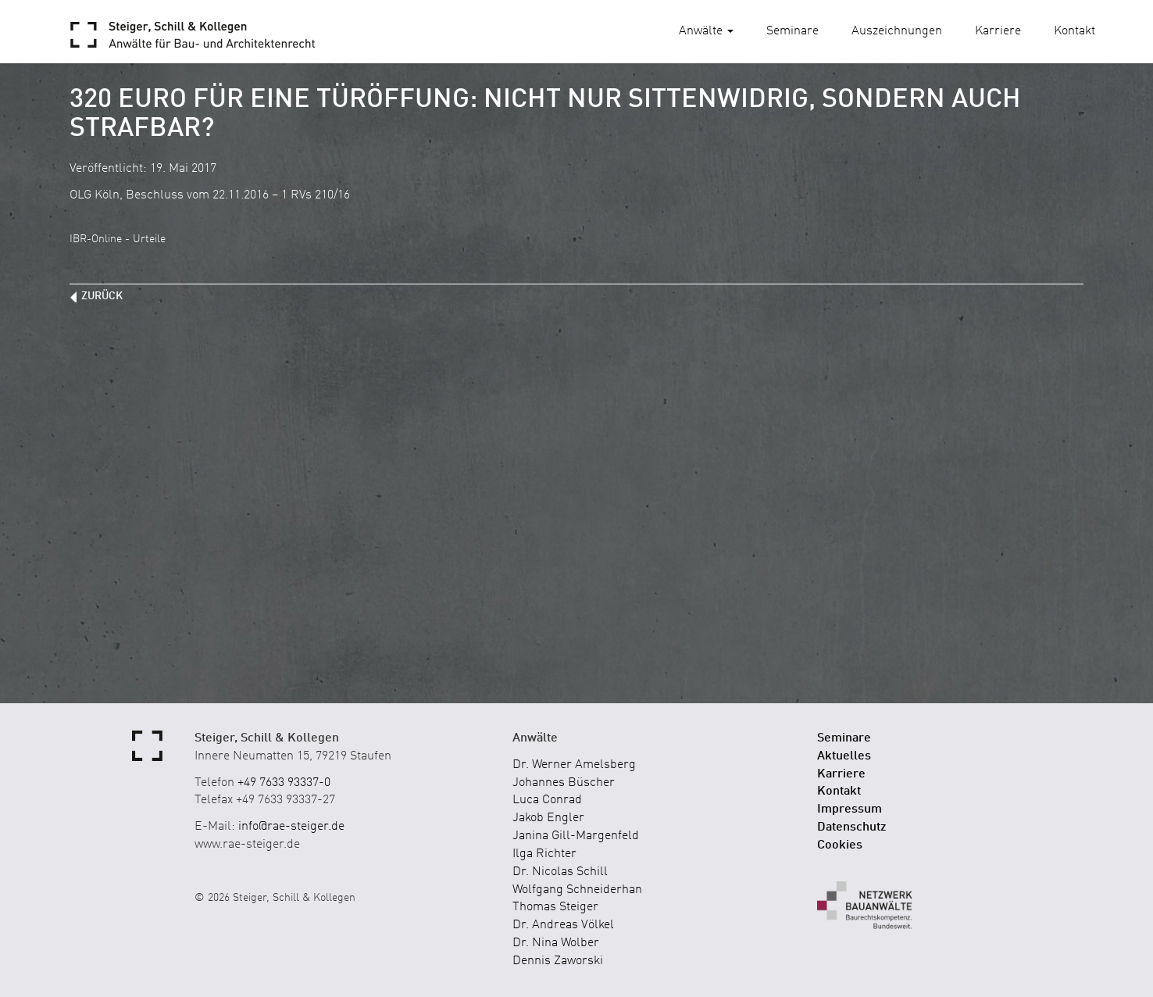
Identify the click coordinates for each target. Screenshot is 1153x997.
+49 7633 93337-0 (283, 783)
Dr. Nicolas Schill (560, 872)
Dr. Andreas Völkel (563, 925)
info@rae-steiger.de (291, 826)
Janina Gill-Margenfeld (575, 836)
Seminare (792, 31)
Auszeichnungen (896, 31)
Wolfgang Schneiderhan (577, 890)
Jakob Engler (548, 818)
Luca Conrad (547, 800)
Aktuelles (844, 756)
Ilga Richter (544, 854)
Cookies (839, 845)
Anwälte (706, 31)
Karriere (998, 31)
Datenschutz (852, 827)
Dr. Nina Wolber (555, 943)
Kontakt (1074, 31)
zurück (102, 296)
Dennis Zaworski (557, 961)
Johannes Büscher (563, 783)
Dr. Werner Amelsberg (574, 765)
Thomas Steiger (555, 907)
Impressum (849, 809)
